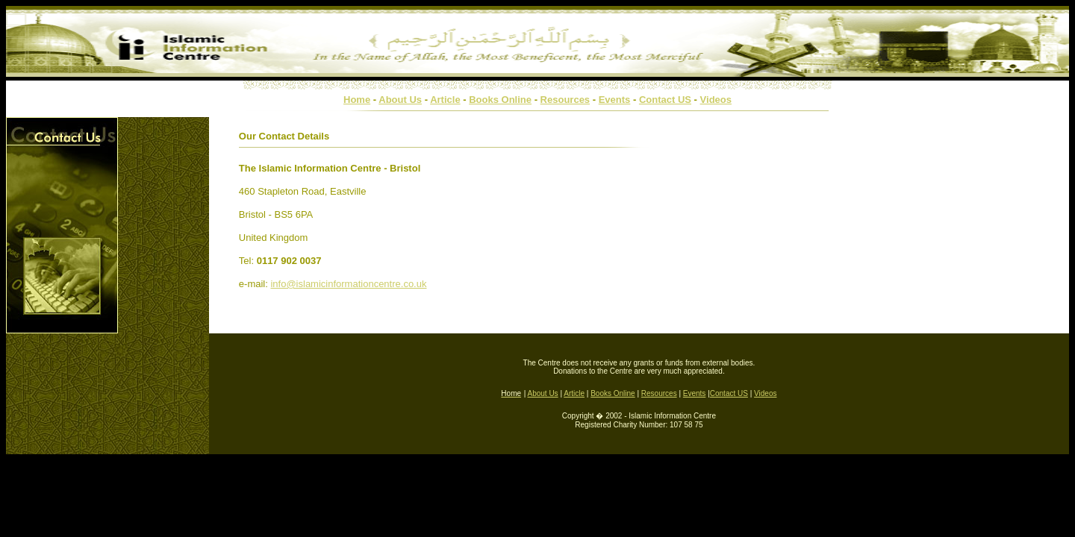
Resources (565, 99)
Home (356, 99)
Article (445, 99)
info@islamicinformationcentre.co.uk (348, 283)
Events (615, 99)
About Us (400, 99)
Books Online (500, 99)
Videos (716, 99)
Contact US (665, 99)
